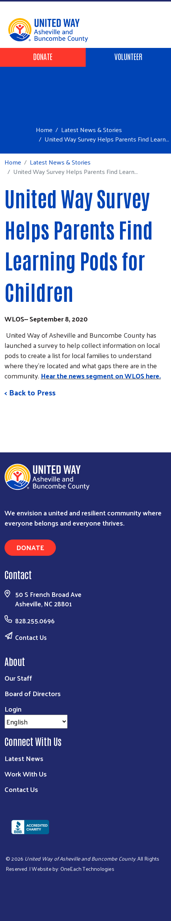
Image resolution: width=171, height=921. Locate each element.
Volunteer (128, 56)
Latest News (24, 758)
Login (13, 709)
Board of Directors (33, 693)
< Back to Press (30, 392)
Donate (42, 56)
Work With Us (26, 774)
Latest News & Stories (91, 129)
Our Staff (18, 678)
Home (44, 129)
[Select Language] (36, 722)
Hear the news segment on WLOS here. (101, 375)
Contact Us (31, 637)
